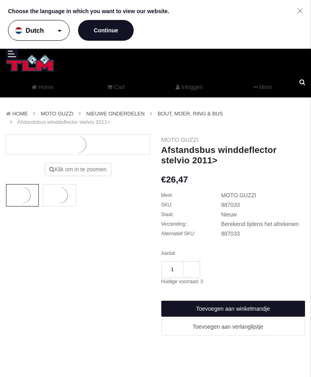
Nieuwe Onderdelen (115, 114)
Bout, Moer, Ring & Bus (190, 114)
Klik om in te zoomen (77, 169)
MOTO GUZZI (57, 114)
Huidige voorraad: (182, 281)
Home (20, 114)
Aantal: (168, 253)
